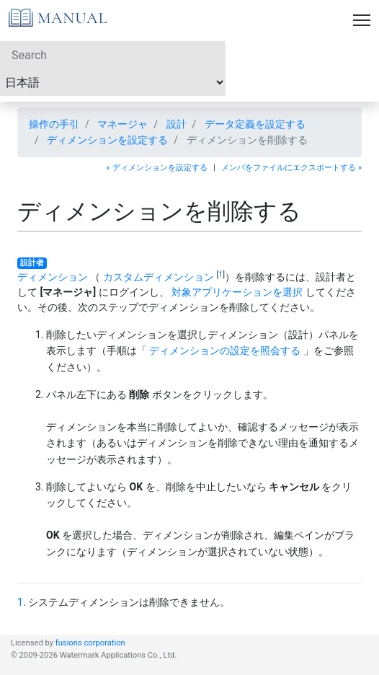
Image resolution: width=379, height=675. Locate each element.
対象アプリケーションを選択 (237, 292)
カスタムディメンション (158, 277)
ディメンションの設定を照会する (224, 350)
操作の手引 (54, 124)
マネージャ (122, 124)
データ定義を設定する (255, 124)
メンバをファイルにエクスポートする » (291, 167)
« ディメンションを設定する (157, 167)
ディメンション (52, 277)
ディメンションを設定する (107, 140)
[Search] (113, 55)
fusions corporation (90, 643)
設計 (176, 124)
